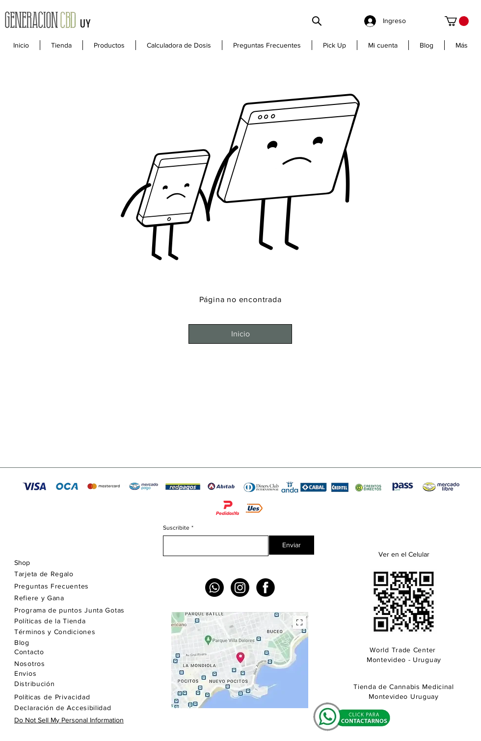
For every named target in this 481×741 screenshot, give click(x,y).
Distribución (34, 684)
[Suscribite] (212, 546)
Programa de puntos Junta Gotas (69, 610)
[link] (457, 21)
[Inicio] (240, 334)
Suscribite (178, 528)
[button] (108, 45)
